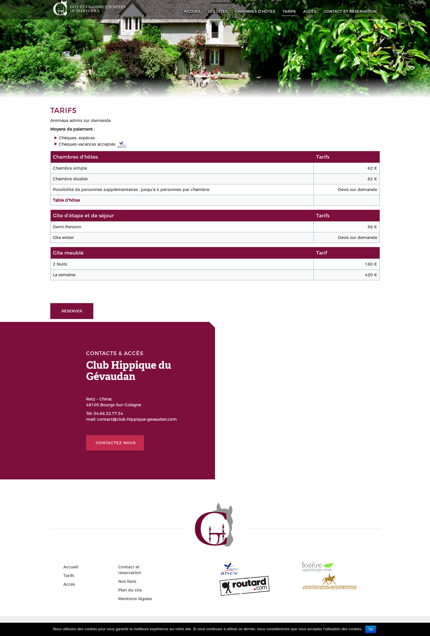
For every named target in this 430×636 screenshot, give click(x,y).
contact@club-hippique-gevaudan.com (137, 419)
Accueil (192, 11)
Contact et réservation (350, 11)
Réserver (72, 311)
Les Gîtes (217, 11)
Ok (370, 629)
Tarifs (289, 11)
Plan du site (130, 590)
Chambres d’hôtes (255, 11)
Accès (309, 11)
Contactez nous (116, 442)
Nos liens (127, 581)
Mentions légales (135, 598)
